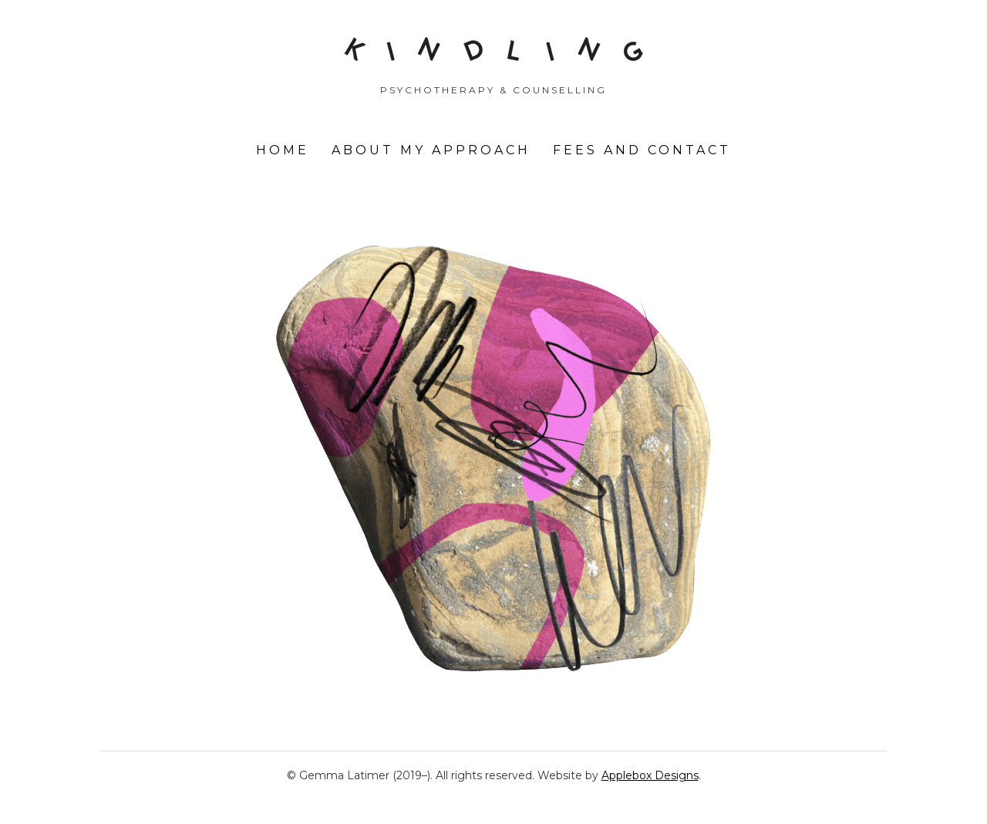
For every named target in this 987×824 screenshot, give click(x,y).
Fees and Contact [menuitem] (642, 150)
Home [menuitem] (282, 150)
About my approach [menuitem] (431, 150)
